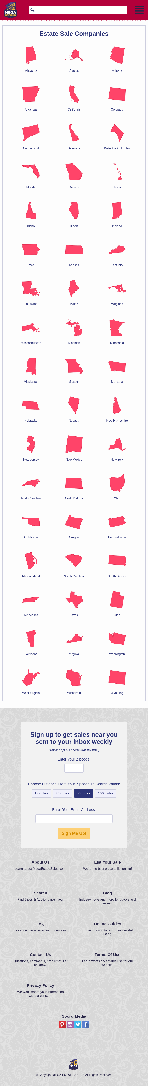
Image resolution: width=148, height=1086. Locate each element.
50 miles (84, 793)
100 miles (106, 793)
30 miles (62, 793)
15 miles (41, 793)
